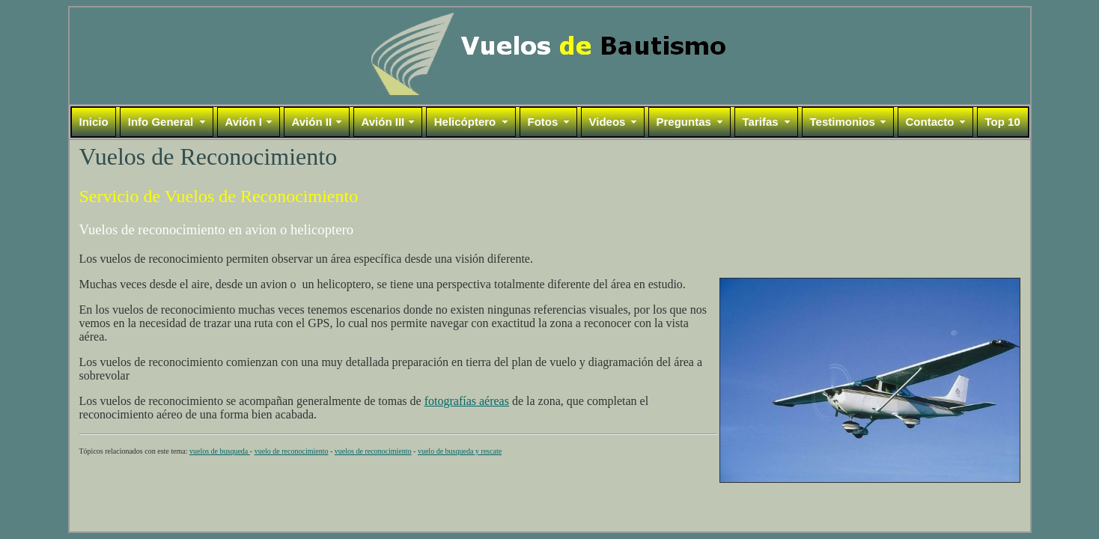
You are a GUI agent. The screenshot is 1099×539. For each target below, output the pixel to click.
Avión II (312, 121)
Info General (161, 121)
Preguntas (684, 121)
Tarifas (761, 121)
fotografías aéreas (466, 401)
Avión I (243, 121)
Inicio (94, 121)
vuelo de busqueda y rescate (460, 451)
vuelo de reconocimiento (292, 451)
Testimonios (842, 121)
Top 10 (1002, 121)
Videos (607, 121)
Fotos (543, 121)
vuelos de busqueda (219, 451)
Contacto (930, 121)
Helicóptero (465, 121)
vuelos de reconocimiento (373, 451)
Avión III (383, 121)
